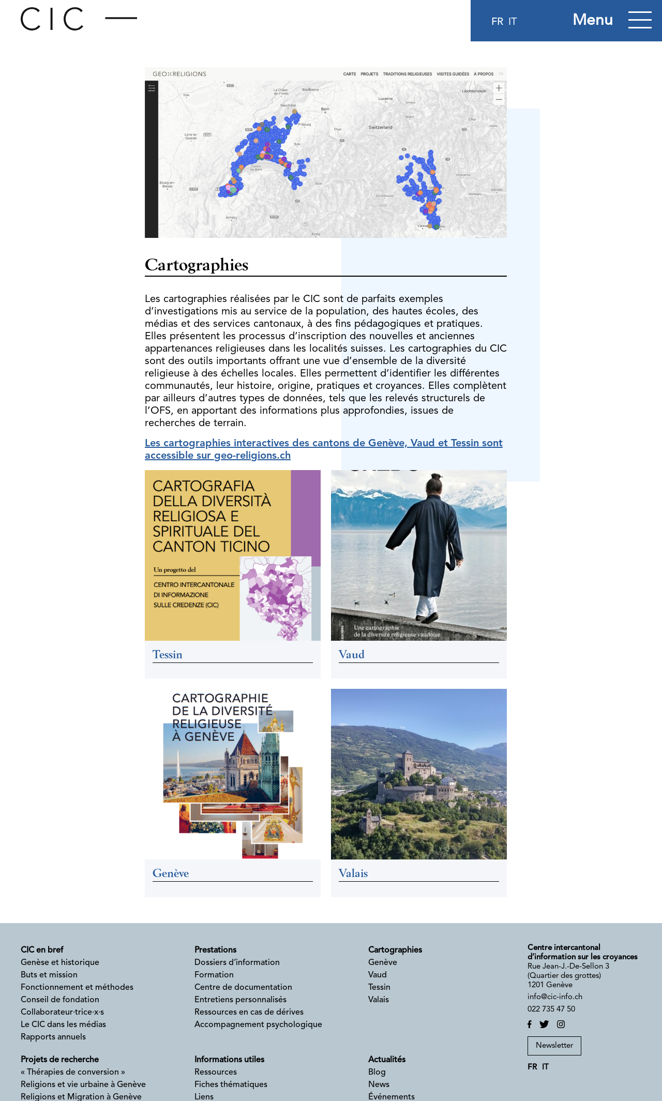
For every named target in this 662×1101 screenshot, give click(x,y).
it (512, 22)
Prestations (215, 950)
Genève (382, 963)
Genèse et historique (60, 963)
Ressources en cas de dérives (249, 1012)
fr (497, 22)
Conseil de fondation (60, 1000)
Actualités (386, 1060)
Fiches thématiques (230, 1085)
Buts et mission (49, 975)
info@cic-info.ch (555, 997)
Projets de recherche (60, 1060)
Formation (214, 975)
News (378, 1085)
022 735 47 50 (551, 1010)
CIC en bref (42, 950)
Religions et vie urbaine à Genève (83, 1085)
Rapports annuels (53, 1037)
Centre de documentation (243, 988)
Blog (377, 1072)
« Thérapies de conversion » (73, 1072)
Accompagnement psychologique (258, 1025)
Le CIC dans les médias (63, 1025)
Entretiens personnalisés (240, 1000)
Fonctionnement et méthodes (77, 988)
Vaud (377, 975)
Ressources (215, 1072)
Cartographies (395, 950)
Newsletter (554, 1046)
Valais (378, 1000)
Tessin (379, 988)
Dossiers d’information (237, 963)
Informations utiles (229, 1060)
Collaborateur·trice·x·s (62, 1012)
